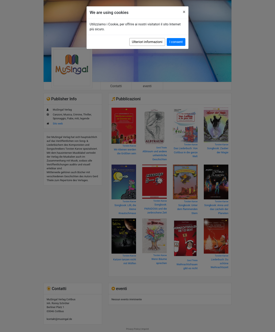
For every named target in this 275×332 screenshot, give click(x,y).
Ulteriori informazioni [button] (147, 42)
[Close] (184, 11)
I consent (176, 42)
